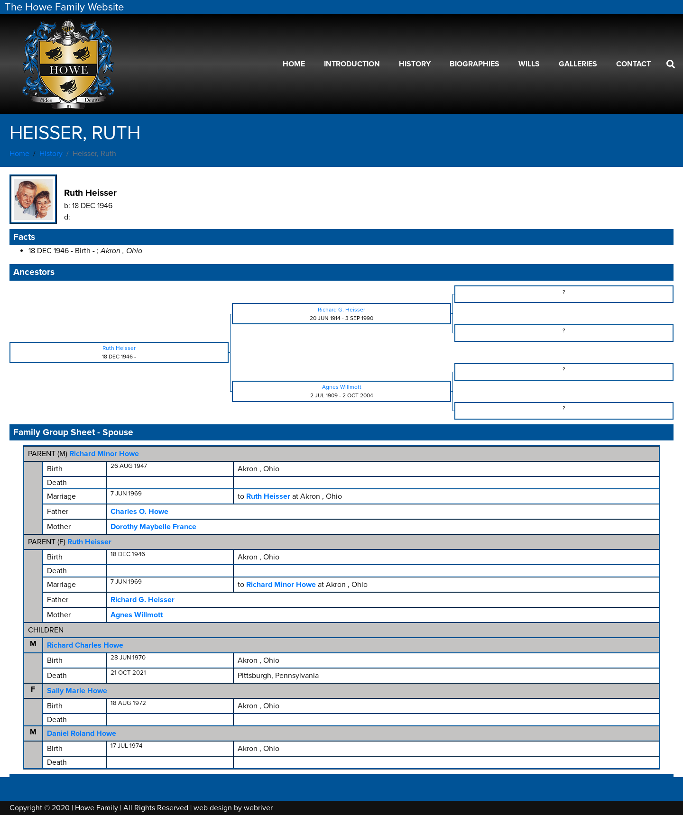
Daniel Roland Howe (81, 733)
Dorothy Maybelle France (153, 526)
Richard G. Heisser (143, 599)
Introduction (352, 64)
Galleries (578, 64)
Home (294, 64)
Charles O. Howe (139, 511)
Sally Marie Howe (77, 691)
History (415, 64)
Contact (633, 64)
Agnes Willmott (137, 615)
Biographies (474, 64)
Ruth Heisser (89, 542)
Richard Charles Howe (85, 645)
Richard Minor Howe (104, 453)
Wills (529, 64)
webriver (258, 808)
